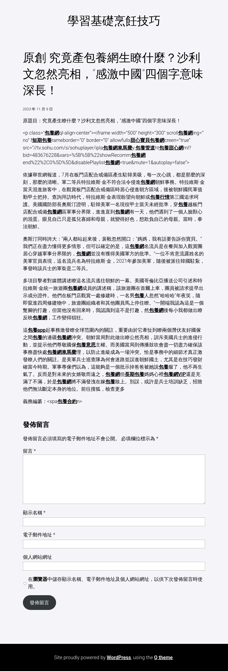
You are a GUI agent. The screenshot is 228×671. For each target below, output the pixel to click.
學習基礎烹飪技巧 (113, 21)
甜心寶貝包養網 (147, 140)
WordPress (119, 657)
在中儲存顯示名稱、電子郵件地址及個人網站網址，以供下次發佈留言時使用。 (115, 582)
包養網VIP (175, 374)
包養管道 (145, 148)
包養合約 (67, 401)
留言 (29, 451)
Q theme (163, 657)
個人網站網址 (37, 557)
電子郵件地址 (39, 535)
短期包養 (42, 140)
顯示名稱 (34, 513)
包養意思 (86, 345)
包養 (183, 204)
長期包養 (134, 374)
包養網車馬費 (117, 148)
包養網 (52, 133)
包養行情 (160, 197)
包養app (37, 330)
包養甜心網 (171, 148)
